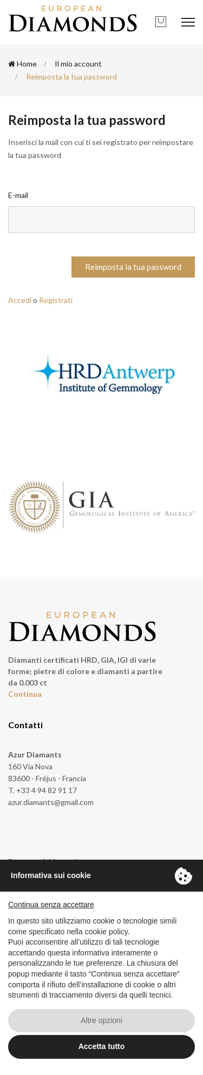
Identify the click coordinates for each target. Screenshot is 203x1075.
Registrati (56, 300)
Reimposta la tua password (133, 267)
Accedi (19, 300)
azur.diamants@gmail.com (51, 802)
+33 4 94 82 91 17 (46, 790)
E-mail (18, 195)
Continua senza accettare (51, 904)
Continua (25, 693)
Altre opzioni (101, 1020)
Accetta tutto (101, 1046)
